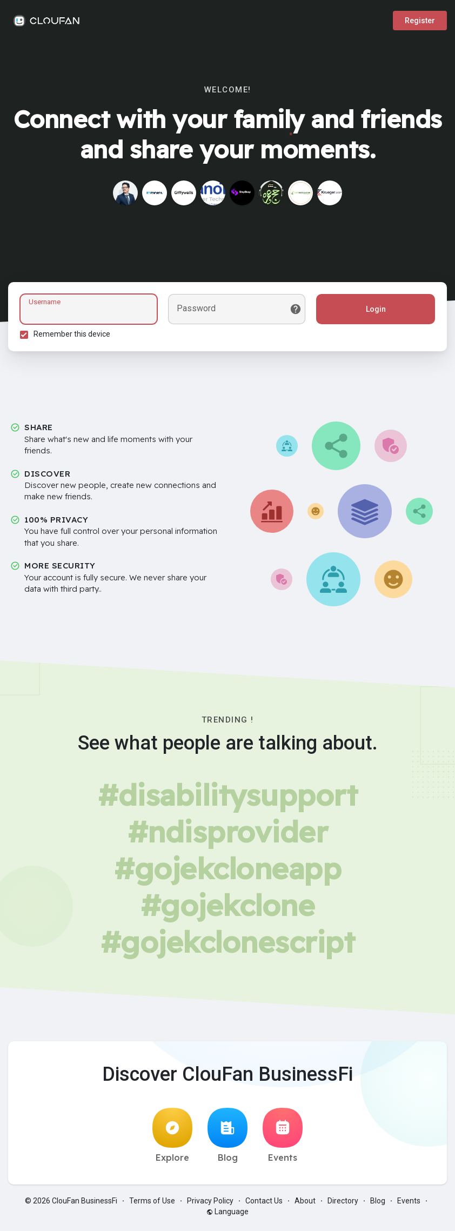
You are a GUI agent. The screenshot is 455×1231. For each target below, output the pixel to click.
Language (227, 1214)
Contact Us (264, 1204)
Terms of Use (152, 1204)
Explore (172, 1138)
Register (420, 20)
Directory (342, 1204)
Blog (227, 1138)
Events (283, 1138)
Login (374, 310)
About (305, 1204)
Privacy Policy (210, 1204)
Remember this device (73, 335)
